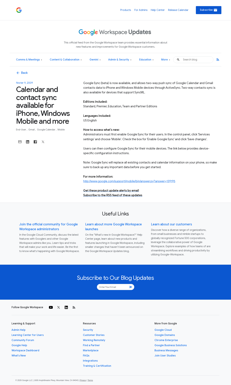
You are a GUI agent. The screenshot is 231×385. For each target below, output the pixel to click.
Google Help (19, 345)
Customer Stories (93, 335)
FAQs (86, 355)
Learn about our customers (171, 224)
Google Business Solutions (170, 345)
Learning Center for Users (28, 335)
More (165, 59)
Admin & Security (119, 59)
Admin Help (19, 330)
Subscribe (208, 10)
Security (88, 330)
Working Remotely (94, 340)
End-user (21, 129)
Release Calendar (178, 10)
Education (146, 59)
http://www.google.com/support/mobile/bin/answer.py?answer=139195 (129, 181)
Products (125, 10)
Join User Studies (165, 355)
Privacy (83, 380)
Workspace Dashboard (25, 350)
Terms (90, 380)
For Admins (141, 10)
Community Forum (23, 340)
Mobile (61, 129)
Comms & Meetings (29, 59)
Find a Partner (91, 345)
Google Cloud (163, 330)
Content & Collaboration (66, 59)
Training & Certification (97, 366)
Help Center (158, 10)
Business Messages (166, 350)
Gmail (31, 129)
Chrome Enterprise (166, 340)
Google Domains (164, 335)
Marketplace (90, 350)
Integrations (90, 360)
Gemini (95, 59)
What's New (19, 355)
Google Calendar (46, 129)
